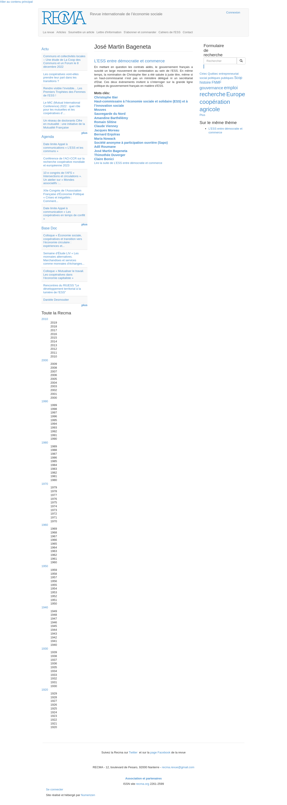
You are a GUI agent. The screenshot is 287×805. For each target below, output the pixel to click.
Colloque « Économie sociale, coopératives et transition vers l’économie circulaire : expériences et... (62, 241)
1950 (44, 566)
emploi (231, 87)
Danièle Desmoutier (56, 299)
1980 (44, 442)
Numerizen (88, 795)
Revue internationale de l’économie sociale (126, 14)
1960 (44, 525)
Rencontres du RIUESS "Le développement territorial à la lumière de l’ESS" (62, 289)
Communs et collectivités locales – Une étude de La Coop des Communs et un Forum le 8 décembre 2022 (64, 61)
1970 (44, 483)
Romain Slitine (105, 122)
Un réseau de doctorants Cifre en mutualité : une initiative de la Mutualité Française (64, 124)
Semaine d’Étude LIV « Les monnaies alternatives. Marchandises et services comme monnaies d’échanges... (64, 258)
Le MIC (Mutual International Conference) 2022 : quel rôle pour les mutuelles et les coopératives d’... (61, 108)
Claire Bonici (104, 159)
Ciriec (203, 73)
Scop (238, 78)
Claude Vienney (106, 126)
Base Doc (49, 228)
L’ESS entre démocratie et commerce (129, 61)
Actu (45, 49)
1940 (44, 607)
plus (84, 133)
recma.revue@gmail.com (178, 767)
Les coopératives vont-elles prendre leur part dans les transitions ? (61, 77)
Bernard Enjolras (107, 134)
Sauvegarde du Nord (110, 113)
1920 (44, 689)
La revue (48, 32)
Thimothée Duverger (109, 155)
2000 (44, 360)
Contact (188, 32)
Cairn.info (203, 12)
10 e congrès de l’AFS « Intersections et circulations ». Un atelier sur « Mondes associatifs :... (62, 178)
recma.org (142, 783)
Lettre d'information (109, 32)
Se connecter (54, 789)
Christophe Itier (106, 97)
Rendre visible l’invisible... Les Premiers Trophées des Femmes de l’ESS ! (64, 92)
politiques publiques (220, 78)
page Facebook (160, 752)
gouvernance (211, 88)
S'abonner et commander (140, 32)
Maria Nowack (104, 138)
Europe (235, 94)
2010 (44, 319)
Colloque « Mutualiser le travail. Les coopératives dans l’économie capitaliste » (63, 274)
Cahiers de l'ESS (169, 32)
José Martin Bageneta (110, 151)
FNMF (216, 82)
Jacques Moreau (106, 130)
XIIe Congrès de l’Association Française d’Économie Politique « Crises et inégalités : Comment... (63, 196)
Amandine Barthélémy (111, 118)
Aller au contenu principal (16, 1)
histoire (205, 82)
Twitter (133, 752)
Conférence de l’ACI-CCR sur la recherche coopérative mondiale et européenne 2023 (64, 162)
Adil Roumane (105, 146)
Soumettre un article (81, 32)
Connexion (233, 12)
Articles (61, 32)
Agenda (47, 137)
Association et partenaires (143, 778)
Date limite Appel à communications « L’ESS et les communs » (63, 147)
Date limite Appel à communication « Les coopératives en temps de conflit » (64, 213)
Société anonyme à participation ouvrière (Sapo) (131, 142)
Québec (213, 73)
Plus (202, 115)
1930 (44, 648)
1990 (44, 401)
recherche (213, 94)
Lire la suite (128, 163)
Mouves (100, 109)
